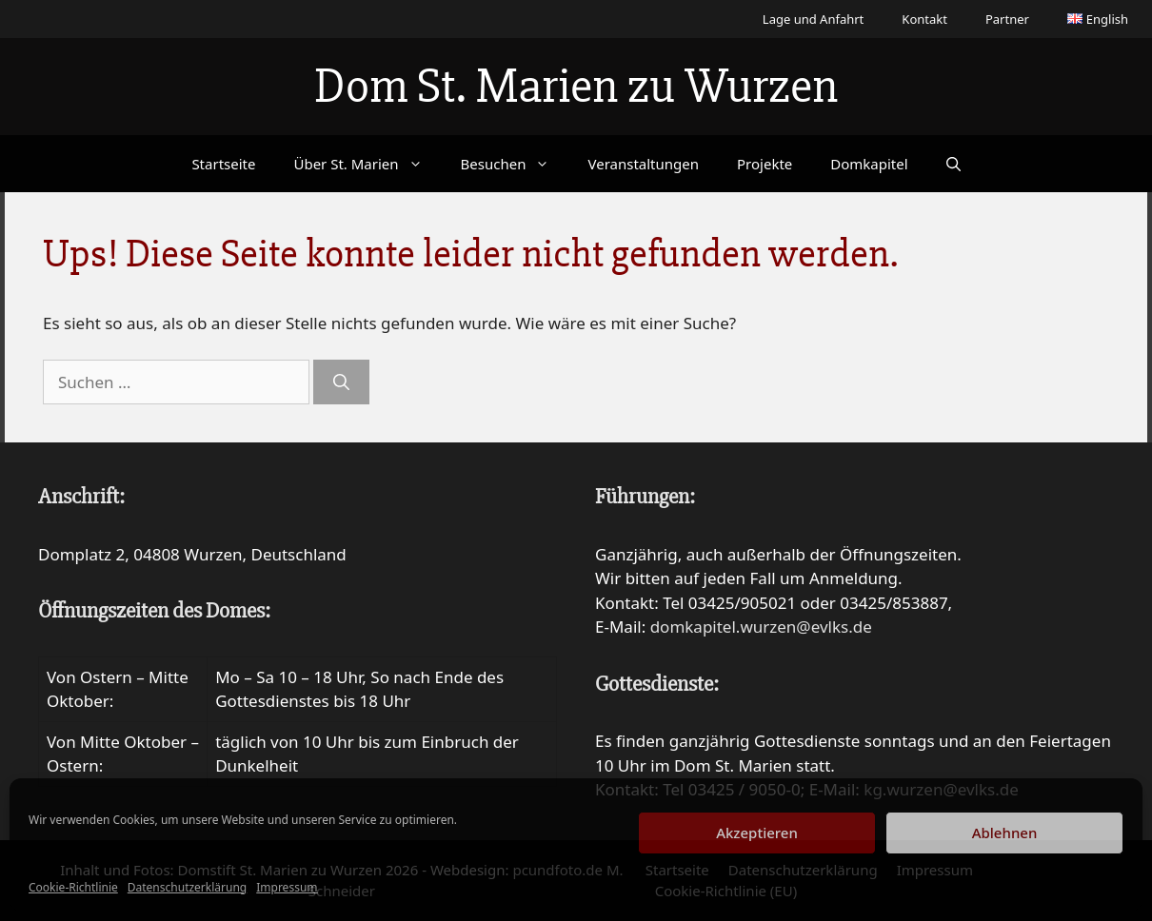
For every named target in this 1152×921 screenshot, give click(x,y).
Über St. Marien (367, 163)
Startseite (223, 163)
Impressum (286, 887)
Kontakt (924, 19)
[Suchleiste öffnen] (953, 163)
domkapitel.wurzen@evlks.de (761, 626)
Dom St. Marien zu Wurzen (576, 86)
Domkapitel (868, 163)
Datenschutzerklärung (187, 887)
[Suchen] (341, 382)
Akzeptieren (757, 832)
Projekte (764, 163)
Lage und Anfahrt (813, 19)
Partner (1007, 19)
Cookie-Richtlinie (73, 887)
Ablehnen (1005, 832)
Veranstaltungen (643, 163)
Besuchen (515, 163)
